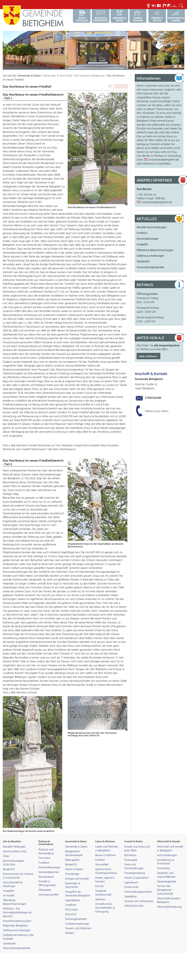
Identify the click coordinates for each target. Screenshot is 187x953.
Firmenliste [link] (163, 860)
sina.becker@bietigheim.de (163, 152)
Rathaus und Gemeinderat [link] (46, 844)
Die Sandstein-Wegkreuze (90, 68)
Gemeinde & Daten (29, 68)
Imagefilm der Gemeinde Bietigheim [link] (77, 886)
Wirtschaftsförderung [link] (169, 899)
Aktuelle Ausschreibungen (152, 219)
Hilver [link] (6, 848)
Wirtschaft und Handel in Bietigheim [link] (170, 841)
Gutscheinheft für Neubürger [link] (13, 876)
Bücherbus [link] (130, 847)
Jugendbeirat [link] (72, 892)
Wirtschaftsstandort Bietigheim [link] (168, 892)
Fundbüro (142, 225)
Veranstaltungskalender (150, 259)
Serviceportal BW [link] (48, 887)
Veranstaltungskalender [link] (16, 940)
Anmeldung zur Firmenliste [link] (166, 854)
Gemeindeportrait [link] (48, 864)
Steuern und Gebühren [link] (78, 920)
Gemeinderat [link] (46, 869)
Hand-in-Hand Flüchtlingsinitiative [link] (106, 863)
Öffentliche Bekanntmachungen (155, 242)
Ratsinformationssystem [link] (17, 913)
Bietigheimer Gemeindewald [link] (74, 845)
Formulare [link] (44, 850)
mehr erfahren (147, 349)
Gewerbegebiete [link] (166, 874)
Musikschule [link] (131, 879)
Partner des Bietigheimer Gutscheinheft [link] (165, 882)
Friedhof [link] (99, 852)
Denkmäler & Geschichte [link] (72, 877)
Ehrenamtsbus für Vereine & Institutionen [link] (18, 868)
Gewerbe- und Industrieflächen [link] (166, 867)
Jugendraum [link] (131, 875)
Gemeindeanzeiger (148, 231)
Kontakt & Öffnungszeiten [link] (47, 875)
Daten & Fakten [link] (74, 861)
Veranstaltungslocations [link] (138, 884)
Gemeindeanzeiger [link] (49, 859)
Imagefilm (142, 236)
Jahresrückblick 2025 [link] (14, 843)
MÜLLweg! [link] (71, 902)
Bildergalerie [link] (72, 852)
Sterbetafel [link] (9, 936)
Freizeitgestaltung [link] (134, 865)
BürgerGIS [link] (9, 861)
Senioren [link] (100, 891)
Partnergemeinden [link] (76, 911)
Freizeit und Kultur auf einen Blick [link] (137, 841)
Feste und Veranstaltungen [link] (133, 858)
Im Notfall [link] (8, 888)
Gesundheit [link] (101, 857)
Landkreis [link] (70, 897)
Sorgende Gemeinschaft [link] (103, 885)
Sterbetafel (143, 254)
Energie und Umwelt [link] (77, 871)
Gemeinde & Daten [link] (76, 839)
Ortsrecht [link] (70, 906)
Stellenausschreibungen (150, 248)
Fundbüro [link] (43, 855)
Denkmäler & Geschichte (58, 68)
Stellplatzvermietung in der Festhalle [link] (18, 929)
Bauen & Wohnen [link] (105, 847)
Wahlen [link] (69, 925)
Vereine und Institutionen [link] (138, 893)
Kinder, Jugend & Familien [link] (104, 872)
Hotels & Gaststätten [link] (136, 870)
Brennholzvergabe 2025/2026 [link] (13, 855)
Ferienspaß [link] (130, 852)
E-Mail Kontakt (153, 390)
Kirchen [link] (99, 878)
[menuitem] (148, 5)
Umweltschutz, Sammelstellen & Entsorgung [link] (105, 900)
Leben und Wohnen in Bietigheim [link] (106, 841)
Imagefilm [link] (9, 883)
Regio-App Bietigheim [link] (15, 918)
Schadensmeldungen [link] (77, 916)
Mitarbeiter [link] (44, 882)
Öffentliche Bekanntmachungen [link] (14, 894)
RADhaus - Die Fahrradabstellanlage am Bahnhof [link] (17, 905)
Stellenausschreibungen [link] (16, 922)
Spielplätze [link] (130, 889)
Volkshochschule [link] (133, 898)
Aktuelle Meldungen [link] (14, 839)
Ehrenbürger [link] (72, 866)
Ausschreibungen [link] (167, 847)
